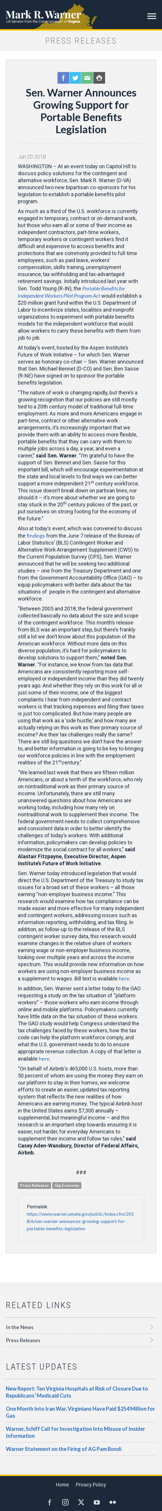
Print (99, 78)
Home (62, 1484)
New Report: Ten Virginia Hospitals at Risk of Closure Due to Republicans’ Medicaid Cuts (77, 1392)
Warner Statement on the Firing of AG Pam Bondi (63, 1449)
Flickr (112, 1502)
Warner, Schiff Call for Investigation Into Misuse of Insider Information (75, 1432)
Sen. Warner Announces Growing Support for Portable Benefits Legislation (81, 111)
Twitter (75, 78)
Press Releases (23, 1340)
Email (87, 78)
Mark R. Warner (81, 14)
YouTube (97, 1502)
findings (36, 535)
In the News (20, 1327)
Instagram (65, 1502)
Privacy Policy (91, 1484)
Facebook (63, 78)
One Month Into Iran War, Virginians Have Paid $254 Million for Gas (80, 1412)
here (124, 978)
